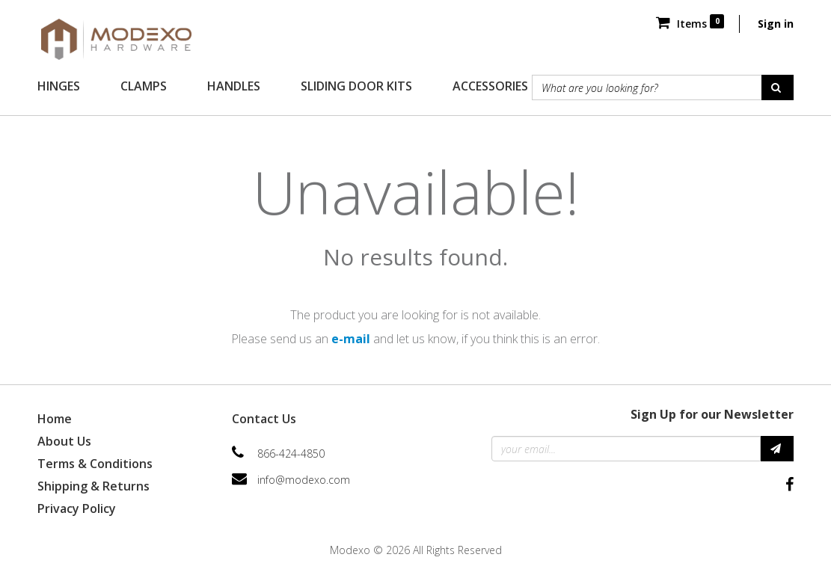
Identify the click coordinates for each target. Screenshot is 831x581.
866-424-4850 (291, 453)
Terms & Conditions (95, 463)
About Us (64, 441)
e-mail (350, 339)
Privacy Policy (76, 508)
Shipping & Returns (93, 486)
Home (54, 419)
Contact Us (264, 419)
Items (690, 23)
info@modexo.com (303, 480)
